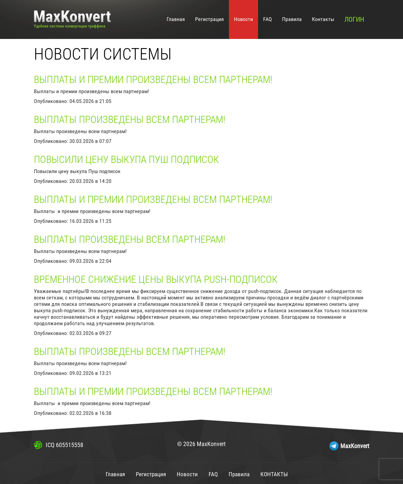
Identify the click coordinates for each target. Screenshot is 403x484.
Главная (176, 19)
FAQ (267, 19)
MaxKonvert (354, 445)
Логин (354, 19)
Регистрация (209, 19)
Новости (243, 19)
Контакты (323, 19)
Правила (292, 19)
